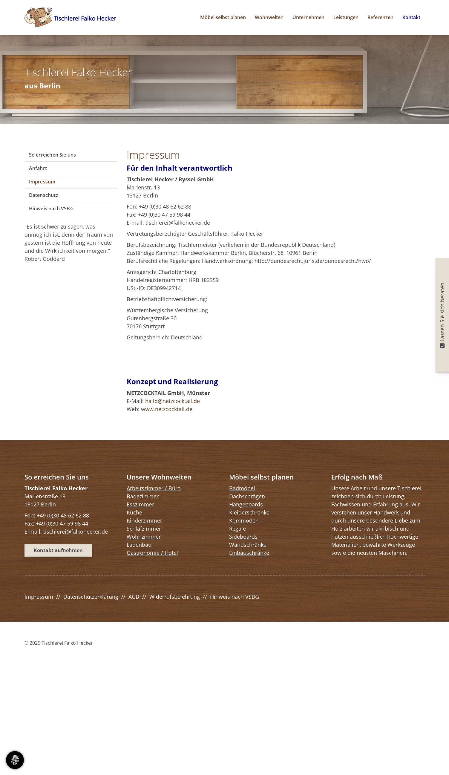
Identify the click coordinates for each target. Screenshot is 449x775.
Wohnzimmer (144, 536)
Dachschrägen (247, 496)
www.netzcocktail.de (166, 409)
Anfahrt (38, 168)
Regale (237, 528)
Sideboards (243, 536)
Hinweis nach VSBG (51, 208)
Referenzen (380, 17)
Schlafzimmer (144, 528)
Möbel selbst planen (223, 17)
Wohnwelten (269, 17)
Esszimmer (140, 504)
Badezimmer (143, 496)
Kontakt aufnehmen (58, 550)
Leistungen (345, 17)
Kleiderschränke (249, 512)
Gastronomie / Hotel (152, 552)
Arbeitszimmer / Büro (154, 488)
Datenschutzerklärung (90, 596)
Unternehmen (308, 17)
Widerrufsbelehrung (174, 596)
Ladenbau (139, 544)
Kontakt (411, 17)
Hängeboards (246, 504)
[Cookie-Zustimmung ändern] (15, 760)
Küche (134, 512)
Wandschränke (247, 544)
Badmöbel (242, 488)
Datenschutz (43, 195)
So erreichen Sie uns (52, 154)
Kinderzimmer (144, 520)
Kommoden (244, 520)
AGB (133, 596)
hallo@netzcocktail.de (172, 401)
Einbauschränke (249, 552)
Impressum (42, 181)
